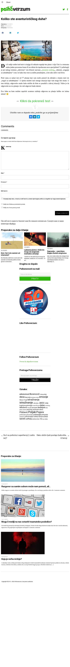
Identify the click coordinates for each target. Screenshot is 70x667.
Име (2, 173)
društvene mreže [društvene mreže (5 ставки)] (35, 397)
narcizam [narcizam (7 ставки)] (34, 407)
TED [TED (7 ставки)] (41, 419)
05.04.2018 (4, 556)
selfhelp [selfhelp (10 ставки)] (29, 419)
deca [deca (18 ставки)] (22, 397)
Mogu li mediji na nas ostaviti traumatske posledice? (26, 522)
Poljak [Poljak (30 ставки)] (32, 412)
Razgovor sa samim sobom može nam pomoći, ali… (26, 486)
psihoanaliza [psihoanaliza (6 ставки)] (29, 414)
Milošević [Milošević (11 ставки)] (23, 407)
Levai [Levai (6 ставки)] (34, 405)
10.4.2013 (10, 24)
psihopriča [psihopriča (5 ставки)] (21, 416)
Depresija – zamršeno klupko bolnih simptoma (57, 252)
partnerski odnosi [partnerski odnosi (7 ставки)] (38, 409)
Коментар (8, 146)
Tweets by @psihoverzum (28, 361)
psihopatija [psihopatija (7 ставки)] (44, 414)
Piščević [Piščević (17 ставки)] (23, 412)
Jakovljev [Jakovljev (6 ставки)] (35, 403)
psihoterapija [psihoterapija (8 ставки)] (29, 416)
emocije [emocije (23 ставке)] (43, 396)
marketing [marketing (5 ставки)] (47, 405)
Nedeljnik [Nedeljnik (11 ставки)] (41, 407)
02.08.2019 (4, 484)
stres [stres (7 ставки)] (37, 419)
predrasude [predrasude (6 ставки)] (22, 414)
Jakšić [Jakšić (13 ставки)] (42, 403)
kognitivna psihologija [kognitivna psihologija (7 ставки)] (25, 405)
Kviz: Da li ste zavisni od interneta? (10, 254)
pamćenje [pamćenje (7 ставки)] (29, 409)
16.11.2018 (4, 519)
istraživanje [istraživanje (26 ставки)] (26, 402)
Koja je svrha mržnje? (11, 559)
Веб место (4, 191)
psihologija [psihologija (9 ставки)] (37, 415)
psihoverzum (7, 26)
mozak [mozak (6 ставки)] (29, 407)
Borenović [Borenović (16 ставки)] (35, 394)
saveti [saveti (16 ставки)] (22, 418)
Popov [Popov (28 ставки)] (40, 412)
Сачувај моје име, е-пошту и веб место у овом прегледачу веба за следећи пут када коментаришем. (34, 199)
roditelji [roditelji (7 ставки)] (35, 416)
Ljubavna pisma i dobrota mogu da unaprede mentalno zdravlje (34, 252)
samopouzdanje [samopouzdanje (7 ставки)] (43, 416)
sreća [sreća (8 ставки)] (34, 419)
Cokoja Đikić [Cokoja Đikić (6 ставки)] (43, 394)
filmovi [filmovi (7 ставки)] (21, 400)
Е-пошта (4, 182)
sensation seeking (48, 70)
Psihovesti (10, 27)
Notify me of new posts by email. (11, 207)
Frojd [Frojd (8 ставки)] (25, 400)
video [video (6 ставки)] (46, 419)
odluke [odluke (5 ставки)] (24, 409)
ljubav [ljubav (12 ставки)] (42, 405)
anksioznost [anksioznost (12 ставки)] (24, 394)
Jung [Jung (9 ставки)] (46, 403)
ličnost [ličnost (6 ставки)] (38, 405)
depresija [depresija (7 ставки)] (28, 397)
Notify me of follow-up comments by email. (14, 204)
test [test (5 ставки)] (43, 419)
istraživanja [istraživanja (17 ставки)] (33, 399)
